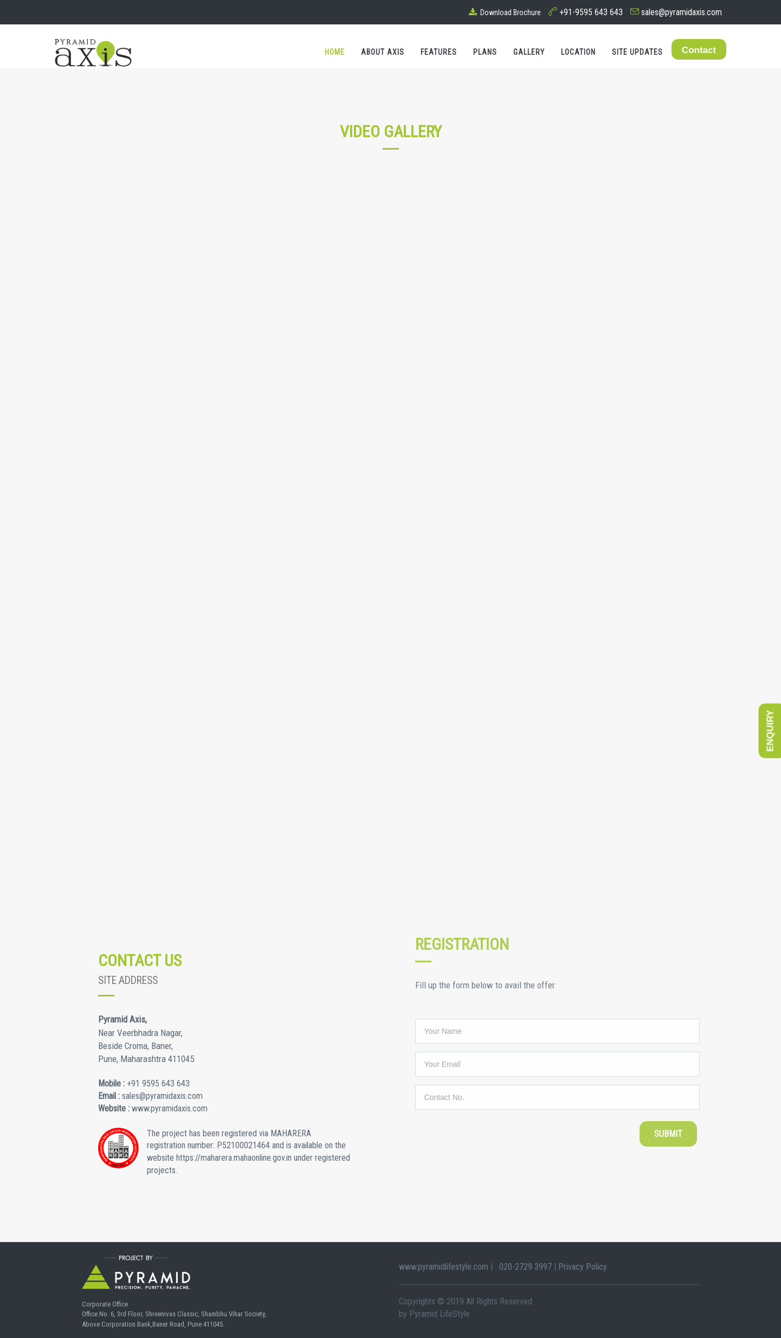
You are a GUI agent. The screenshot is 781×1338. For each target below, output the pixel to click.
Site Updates (637, 52)
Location (578, 52)
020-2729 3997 (523, 1267)
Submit (668, 1134)
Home (335, 52)
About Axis (382, 52)
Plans (485, 52)
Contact (699, 50)
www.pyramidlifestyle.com (444, 1267)
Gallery (529, 52)
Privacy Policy (582, 1267)
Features (439, 52)
